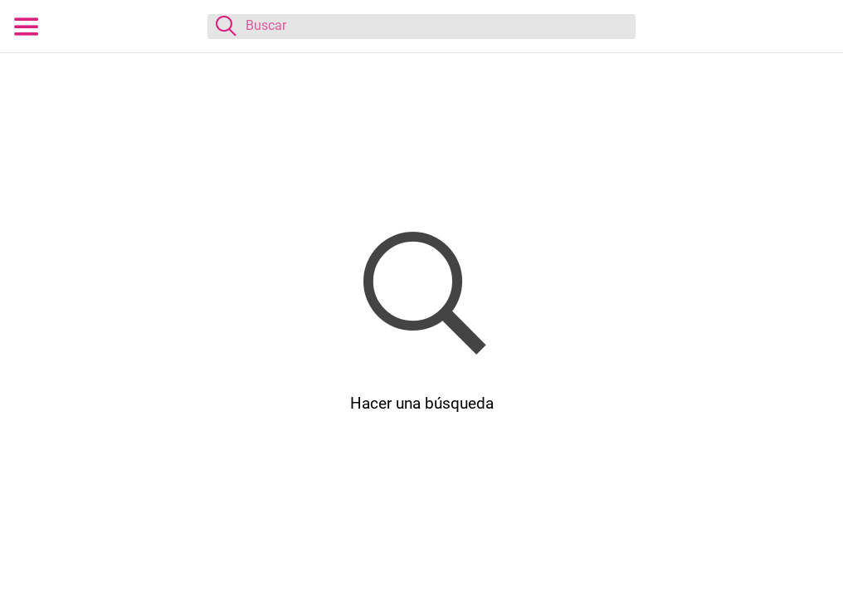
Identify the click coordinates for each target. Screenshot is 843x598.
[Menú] (26, 27)
